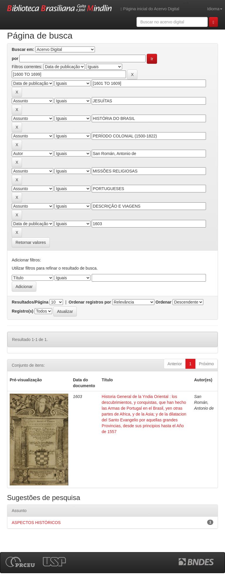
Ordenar (163, 302)
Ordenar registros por (90, 302)
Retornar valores (31, 242)
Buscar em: (23, 49)
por (15, 58)
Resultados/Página (30, 302)
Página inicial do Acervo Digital (149, 8)
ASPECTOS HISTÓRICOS (36, 522)
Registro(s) (22, 311)
